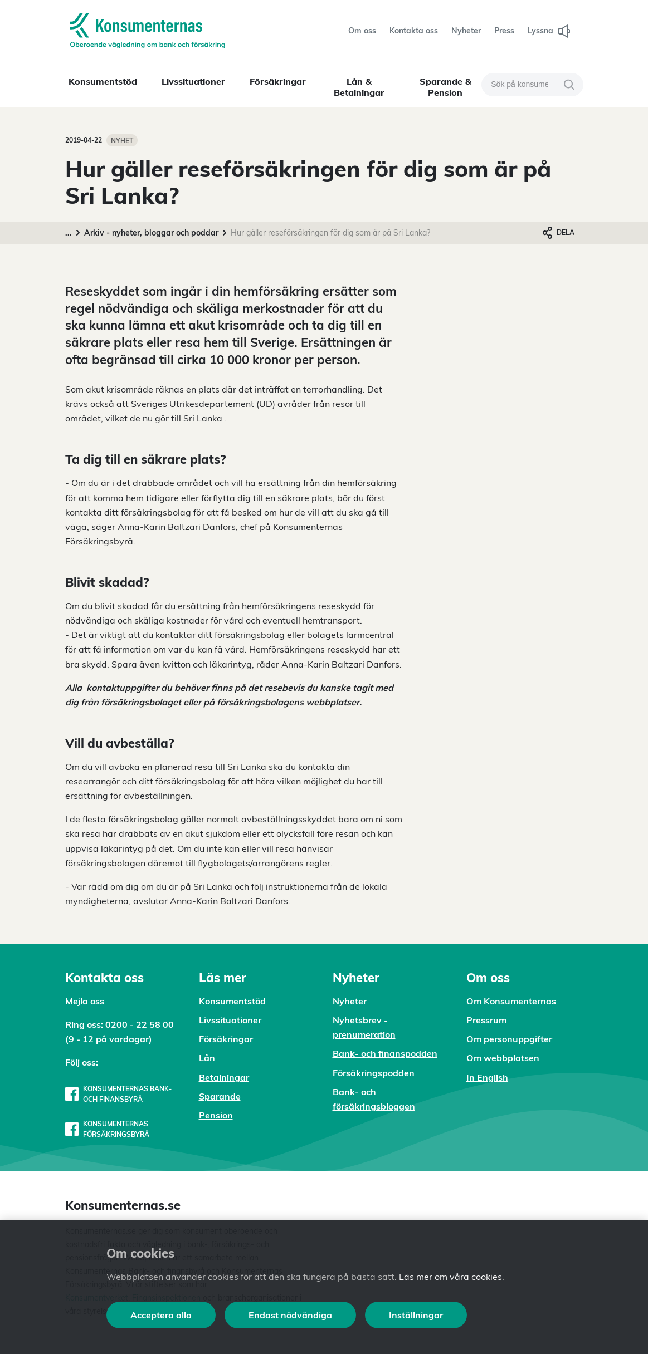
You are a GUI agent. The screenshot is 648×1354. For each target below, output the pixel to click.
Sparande (220, 1096)
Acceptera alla (161, 1315)
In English (487, 1077)
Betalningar (224, 1077)
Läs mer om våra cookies (450, 1276)
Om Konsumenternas (511, 1001)
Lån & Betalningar (359, 87)
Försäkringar (278, 81)
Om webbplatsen (502, 1057)
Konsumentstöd (103, 81)
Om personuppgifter (509, 1038)
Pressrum (486, 1020)
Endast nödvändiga (290, 1315)
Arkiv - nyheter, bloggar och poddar (151, 233)
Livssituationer (193, 81)
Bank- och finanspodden (385, 1053)
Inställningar (416, 1315)
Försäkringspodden (374, 1072)
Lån (207, 1057)
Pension (216, 1115)
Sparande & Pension (445, 87)
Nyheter (350, 1001)
